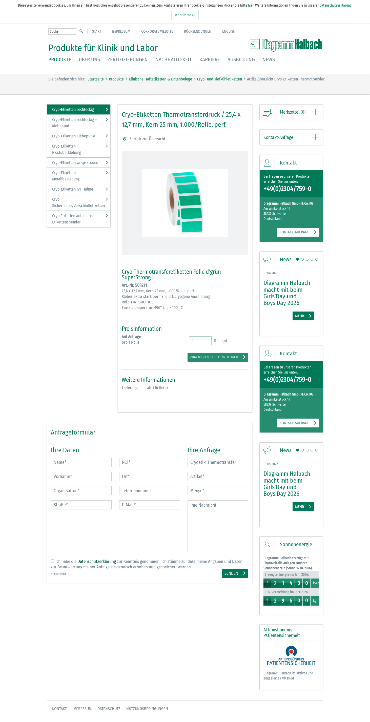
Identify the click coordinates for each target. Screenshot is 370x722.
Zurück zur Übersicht (144, 140)
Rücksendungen (197, 31)
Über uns (89, 59)
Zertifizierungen (128, 59)
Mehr (299, 316)
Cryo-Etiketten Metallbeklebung (66, 175)
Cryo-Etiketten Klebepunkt (73, 136)
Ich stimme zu (185, 15)
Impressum (121, 31)
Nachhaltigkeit (173, 59)
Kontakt (59, 708)
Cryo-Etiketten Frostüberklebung (66, 149)
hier (250, 5)
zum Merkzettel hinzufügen (214, 357)
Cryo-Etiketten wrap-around (75, 162)
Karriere (209, 59)
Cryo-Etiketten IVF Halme (72, 189)
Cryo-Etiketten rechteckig (73, 109)
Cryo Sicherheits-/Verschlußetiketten (78, 202)
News (268, 59)
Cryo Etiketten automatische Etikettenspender (75, 218)
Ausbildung (241, 59)
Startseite (96, 79)
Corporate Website (157, 31)
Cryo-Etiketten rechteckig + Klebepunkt (74, 122)
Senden (231, 573)
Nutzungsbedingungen (147, 708)
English (228, 31)
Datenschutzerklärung (335, 5)
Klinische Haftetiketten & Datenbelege (160, 79)
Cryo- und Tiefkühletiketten (219, 79)
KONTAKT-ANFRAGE (294, 232)
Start (96, 31)
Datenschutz (108, 708)
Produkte (59, 59)
